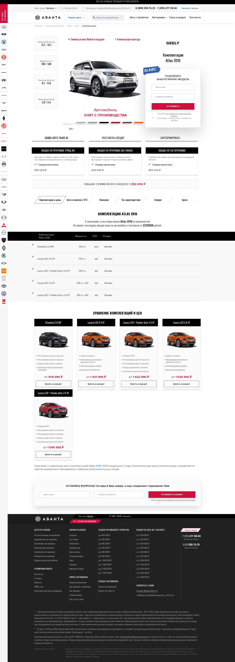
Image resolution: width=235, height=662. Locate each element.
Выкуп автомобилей (107, 586)
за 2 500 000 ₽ (142, 564)
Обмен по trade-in (106, 590)
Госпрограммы (76, 594)
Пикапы (73, 564)
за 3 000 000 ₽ (142, 568)
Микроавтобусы (77, 568)
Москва (50, 8)
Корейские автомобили (44, 551)
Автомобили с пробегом (80, 586)
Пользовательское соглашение (48, 590)
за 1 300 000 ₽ (142, 547)
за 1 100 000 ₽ (142, 539)
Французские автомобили (46, 560)
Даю (173, 500)
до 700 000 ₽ (104, 547)
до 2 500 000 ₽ (105, 572)
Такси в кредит (177, 17)
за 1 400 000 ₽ (142, 551)
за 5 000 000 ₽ (142, 572)
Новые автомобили (78, 582)
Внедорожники (76, 556)
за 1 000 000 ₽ (142, 535)
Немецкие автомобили (44, 556)
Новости (38, 582)
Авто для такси (76, 599)
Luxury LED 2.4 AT (96, 322)
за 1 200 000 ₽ (142, 543)
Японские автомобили (44, 547)
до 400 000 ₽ (104, 535)
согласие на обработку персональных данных (175, 500)
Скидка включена (48, 164)
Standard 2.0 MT (53, 322)
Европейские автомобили (45, 539)
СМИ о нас (38, 586)
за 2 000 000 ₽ (142, 560)
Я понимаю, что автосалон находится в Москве (174, 119)
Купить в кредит (53, 384)
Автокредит (158, 17)
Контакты (195, 17)
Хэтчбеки (74, 539)
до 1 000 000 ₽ (105, 560)
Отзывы (38, 578)
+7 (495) (191, 536)
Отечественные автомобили (47, 535)
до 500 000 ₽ (104, 539)
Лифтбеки (74, 543)
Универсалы (75, 547)
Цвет (71, 128)
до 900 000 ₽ (104, 556)
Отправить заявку (172, 494)
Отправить (173, 106)
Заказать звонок (190, 8)
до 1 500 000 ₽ (105, 564)
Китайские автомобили (44, 543)
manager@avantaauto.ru (147, 590)
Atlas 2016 (95, 466)
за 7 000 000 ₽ (142, 577)
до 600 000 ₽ (104, 543)
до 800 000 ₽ (104, 551)
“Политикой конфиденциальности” (134, 636)
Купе (71, 560)
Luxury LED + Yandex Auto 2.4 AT (139, 322)
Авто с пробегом (139, 17)
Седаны (73, 535)
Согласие (174, 115)
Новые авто (74, 17)
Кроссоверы (75, 551)
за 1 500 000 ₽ (142, 556)
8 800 (191, 544)
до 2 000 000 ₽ (105, 568)
